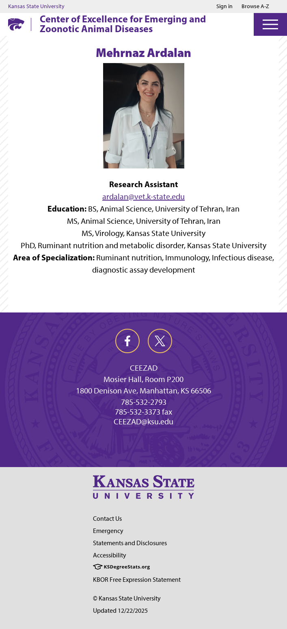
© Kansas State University (127, 598)
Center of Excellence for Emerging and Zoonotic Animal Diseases (123, 24)
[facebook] (127, 341)
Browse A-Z (255, 6)
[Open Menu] (270, 24)
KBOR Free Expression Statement (137, 579)
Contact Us (107, 518)
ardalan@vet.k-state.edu (143, 196)
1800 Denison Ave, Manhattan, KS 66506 (143, 390)
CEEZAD (144, 368)
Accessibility (109, 555)
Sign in (224, 6)
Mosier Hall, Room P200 (143, 379)
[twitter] (160, 341)
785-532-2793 (143, 402)
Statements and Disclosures (130, 543)
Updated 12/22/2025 (120, 610)
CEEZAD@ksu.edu (143, 421)
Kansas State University (36, 6)
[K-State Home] (16, 24)
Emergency (108, 531)
